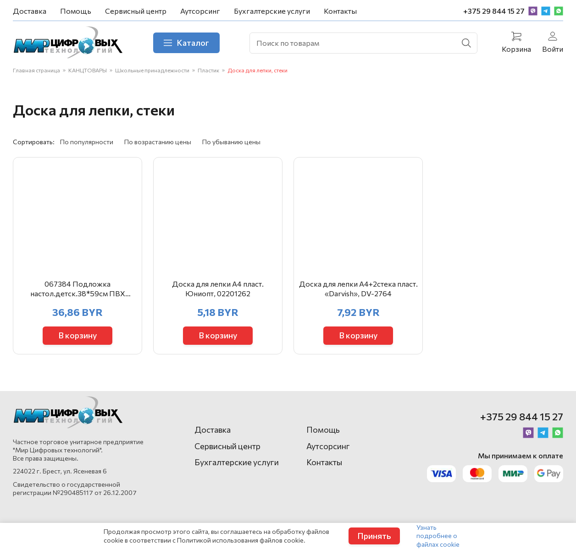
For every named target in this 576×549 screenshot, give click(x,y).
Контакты (340, 10)
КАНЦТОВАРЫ (87, 70)
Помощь (75, 10)
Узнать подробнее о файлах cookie (438, 535)
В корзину (77, 335)
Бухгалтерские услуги (272, 10)
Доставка (29, 10)
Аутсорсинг (200, 10)
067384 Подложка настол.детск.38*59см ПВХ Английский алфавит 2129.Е (77, 289)
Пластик (208, 70)
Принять (374, 536)
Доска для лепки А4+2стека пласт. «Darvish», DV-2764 (358, 288)
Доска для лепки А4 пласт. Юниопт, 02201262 (218, 288)
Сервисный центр (135, 10)
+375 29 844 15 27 (494, 10)
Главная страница (36, 70)
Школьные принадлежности (152, 70)
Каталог (186, 43)
